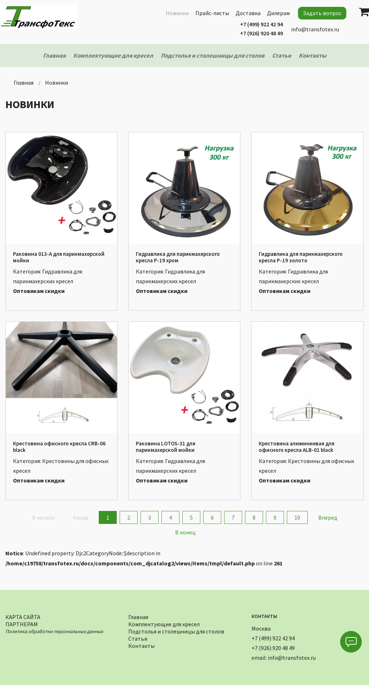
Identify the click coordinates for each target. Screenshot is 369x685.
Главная (138, 616)
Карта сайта (22, 616)
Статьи (137, 637)
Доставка (248, 13)
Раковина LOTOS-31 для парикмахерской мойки (165, 446)
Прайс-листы (212, 13)
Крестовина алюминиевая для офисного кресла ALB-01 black (296, 446)
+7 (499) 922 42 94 (261, 24)
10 (297, 517)
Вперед (327, 517)
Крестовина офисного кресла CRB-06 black (59, 446)
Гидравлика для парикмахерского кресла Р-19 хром (178, 257)
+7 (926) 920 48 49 (261, 33)
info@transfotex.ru (315, 29)
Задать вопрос (322, 13)
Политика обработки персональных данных (54, 630)
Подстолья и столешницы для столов (176, 630)
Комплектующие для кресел (164, 623)
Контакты (141, 645)
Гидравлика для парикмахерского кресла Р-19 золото (301, 257)
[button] (351, 642)
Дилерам (278, 13)
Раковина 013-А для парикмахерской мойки (59, 257)
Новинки (177, 13)
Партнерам (21, 623)
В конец (185, 532)
